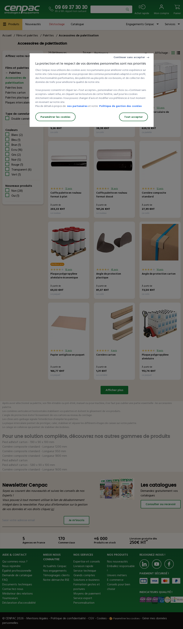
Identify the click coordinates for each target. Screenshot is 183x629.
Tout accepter (133, 117)
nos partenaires (77, 106)
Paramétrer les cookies (55, 117)
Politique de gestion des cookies (120, 106)
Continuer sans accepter (129, 57)
